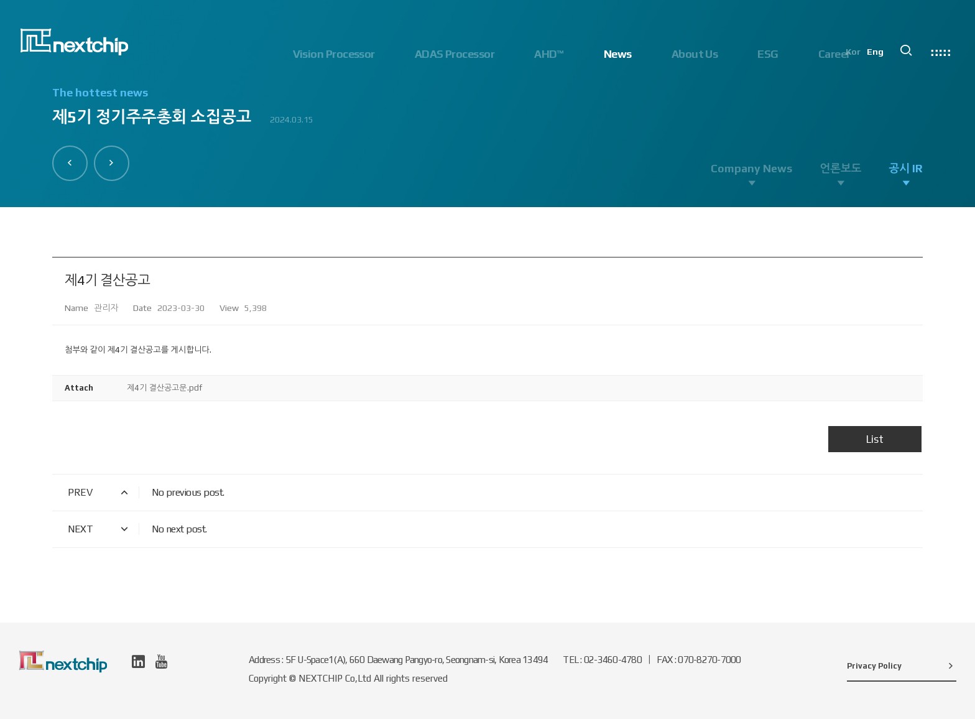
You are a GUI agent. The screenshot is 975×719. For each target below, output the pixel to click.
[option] (487, 112)
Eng (878, 53)
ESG (767, 53)
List (875, 439)
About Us (695, 53)
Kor (856, 53)
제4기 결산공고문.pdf (164, 387)
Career (834, 53)
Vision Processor (334, 53)
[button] (70, 163)
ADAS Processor (454, 53)
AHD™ (549, 53)
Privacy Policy (901, 665)
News (618, 53)
